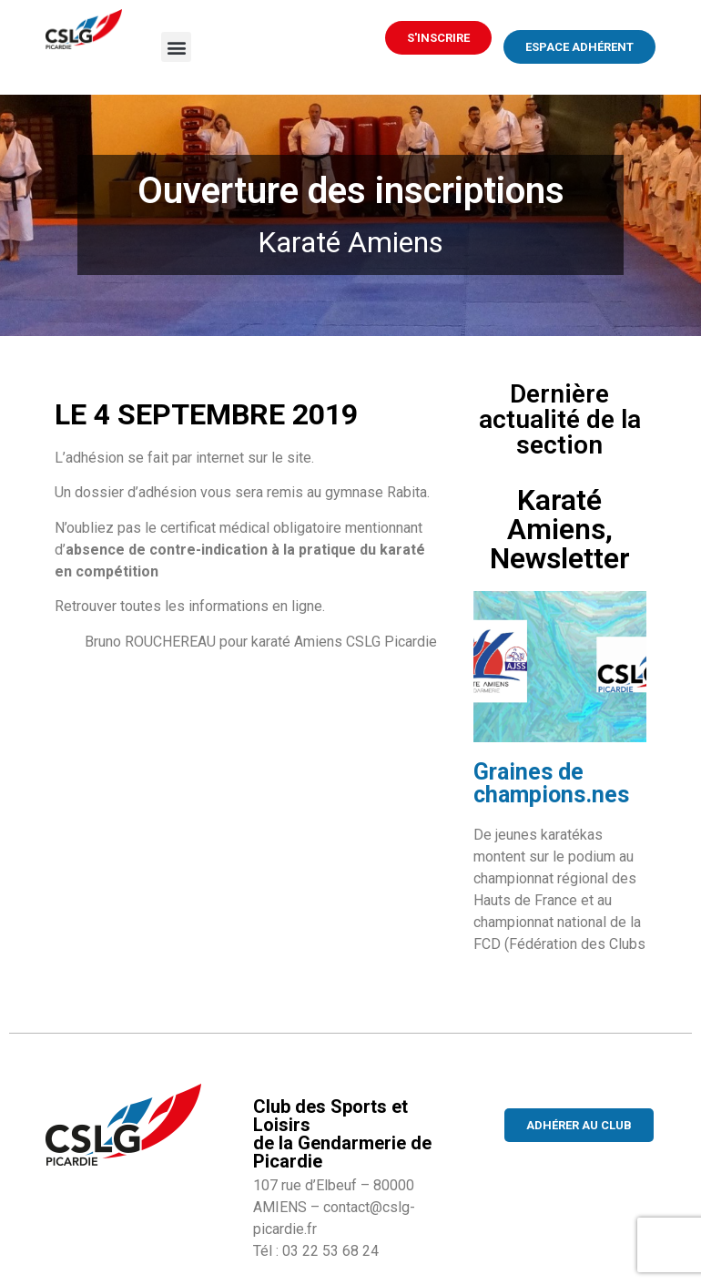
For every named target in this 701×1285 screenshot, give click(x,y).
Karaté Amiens (350, 242)
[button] (176, 47)
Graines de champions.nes (551, 783)
